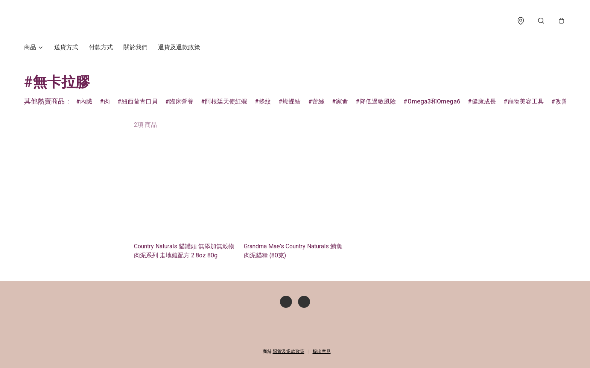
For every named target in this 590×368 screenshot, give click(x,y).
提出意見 (322, 351)
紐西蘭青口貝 (140, 102)
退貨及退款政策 (179, 48)
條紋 (265, 102)
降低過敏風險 (378, 102)
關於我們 (135, 48)
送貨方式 (66, 48)
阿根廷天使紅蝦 (226, 102)
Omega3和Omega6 (434, 102)
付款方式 (101, 48)
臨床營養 (181, 102)
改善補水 (567, 102)
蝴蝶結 (292, 102)
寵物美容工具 (526, 102)
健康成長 (484, 102)
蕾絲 (318, 102)
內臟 (86, 102)
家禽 (342, 102)
